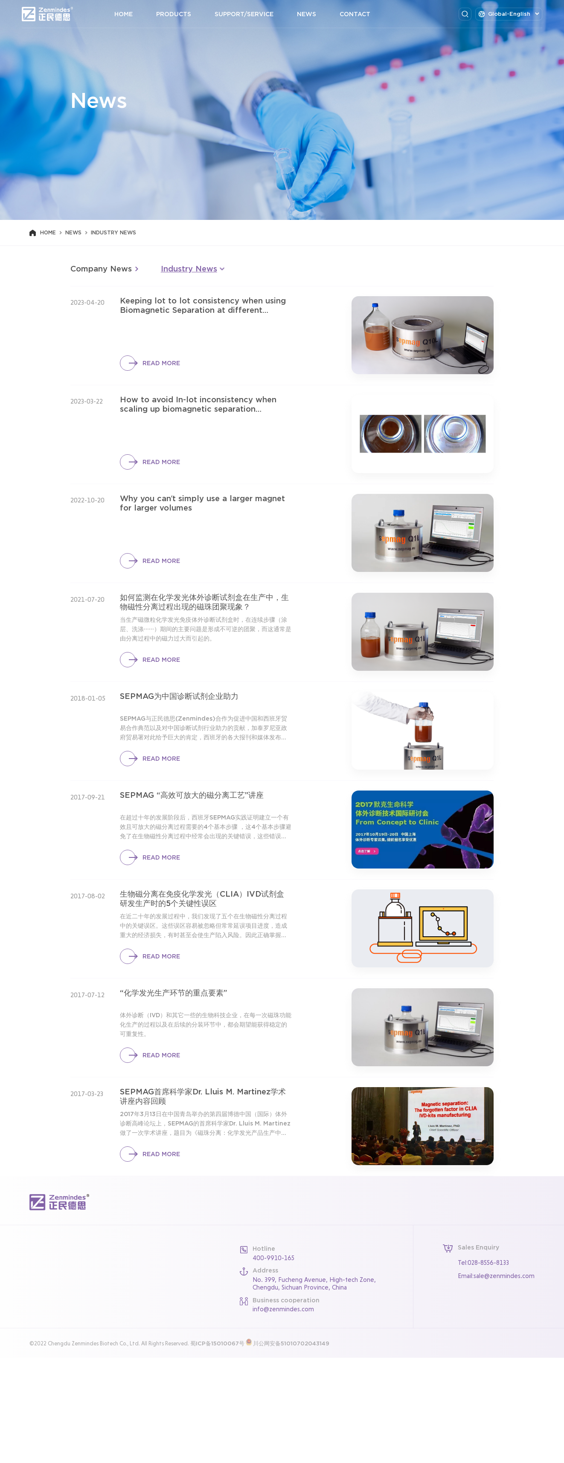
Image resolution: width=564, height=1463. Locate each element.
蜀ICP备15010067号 (217, 1449)
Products (181, 14)
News (314, 14)
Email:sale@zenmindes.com (496, 1381)
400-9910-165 (273, 1363)
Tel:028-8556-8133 (483, 1367)
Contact (362, 14)
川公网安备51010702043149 (291, 1449)
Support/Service (251, 14)
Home (131, 14)
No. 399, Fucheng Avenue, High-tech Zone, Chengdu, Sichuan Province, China (314, 1389)
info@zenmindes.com (283, 1414)
